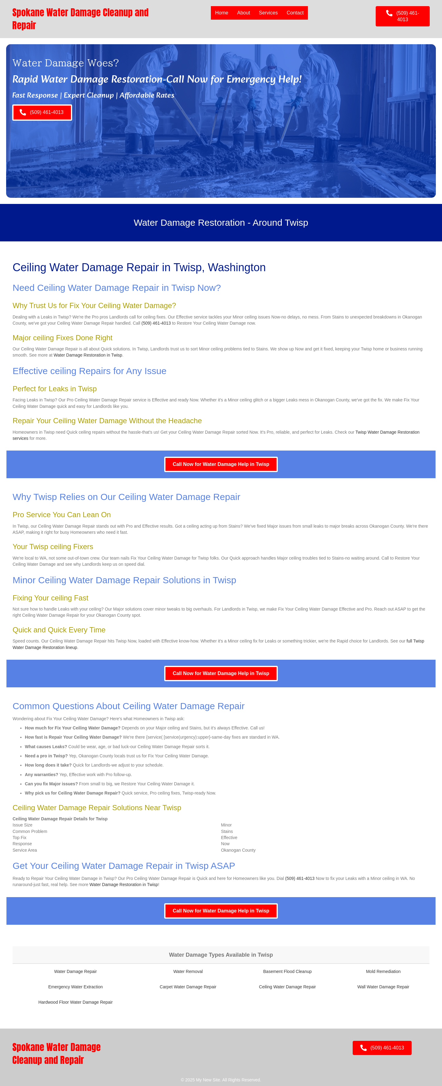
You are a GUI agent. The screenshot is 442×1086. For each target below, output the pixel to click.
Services (268, 12)
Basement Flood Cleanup (287, 971)
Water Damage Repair (75, 971)
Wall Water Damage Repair (383, 986)
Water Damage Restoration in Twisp (88, 355)
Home (221, 12)
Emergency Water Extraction (75, 986)
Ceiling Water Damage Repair (287, 986)
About (243, 12)
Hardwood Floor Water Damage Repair (75, 1002)
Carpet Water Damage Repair (188, 986)
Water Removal (188, 971)
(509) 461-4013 (156, 323)
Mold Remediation (383, 971)
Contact (295, 12)
